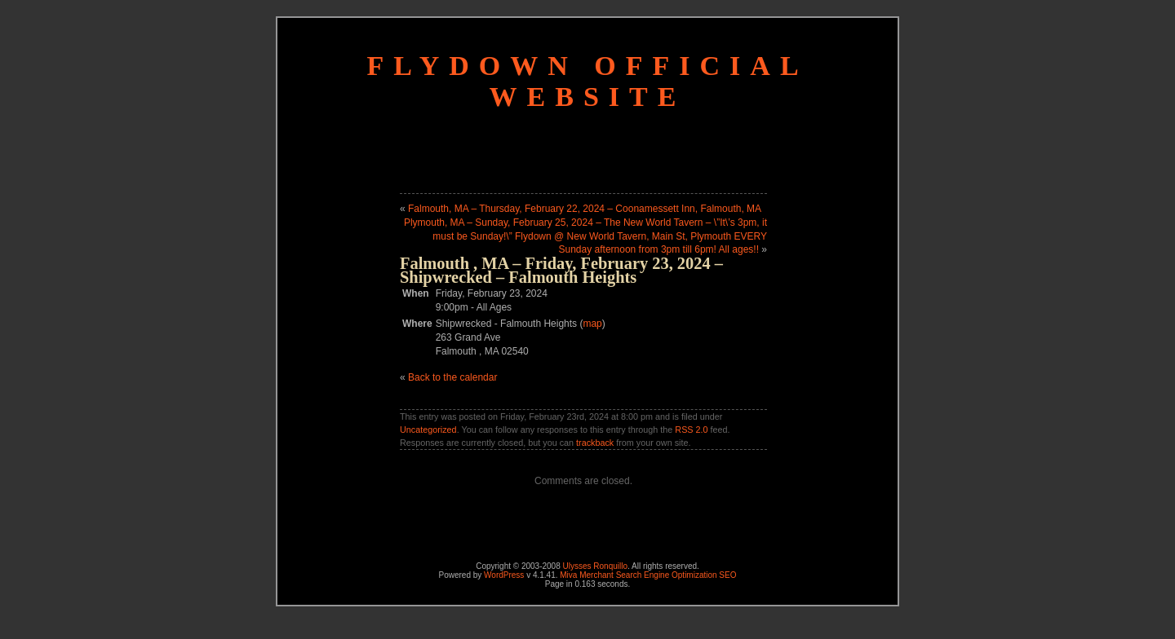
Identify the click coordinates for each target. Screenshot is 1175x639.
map (592, 323)
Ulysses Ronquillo (595, 566)
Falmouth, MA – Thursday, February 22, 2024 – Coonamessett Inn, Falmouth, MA (584, 208)
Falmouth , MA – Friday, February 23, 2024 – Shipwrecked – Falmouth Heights (561, 270)
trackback (595, 442)
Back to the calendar (452, 377)
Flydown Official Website (587, 81)
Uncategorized (428, 429)
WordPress (504, 575)
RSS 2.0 (691, 429)
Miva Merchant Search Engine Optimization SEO (648, 575)
